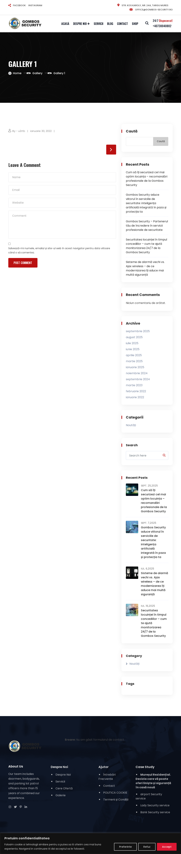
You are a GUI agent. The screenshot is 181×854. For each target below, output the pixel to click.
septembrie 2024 (138, 379)
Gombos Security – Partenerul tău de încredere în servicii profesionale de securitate (147, 225)
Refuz (146, 847)
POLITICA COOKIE (115, 793)
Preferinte (125, 847)
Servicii (98, 24)
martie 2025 (134, 361)
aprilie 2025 (134, 355)
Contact (122, 24)
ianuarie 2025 (135, 367)
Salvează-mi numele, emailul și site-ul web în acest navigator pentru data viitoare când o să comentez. (59, 251)
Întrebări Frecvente (107, 777)
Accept (166, 847)
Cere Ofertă (64, 788)
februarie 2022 (136, 391)
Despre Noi (80, 24)
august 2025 (134, 337)
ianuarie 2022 (135, 397)
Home (17, 73)
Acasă (65, 24)
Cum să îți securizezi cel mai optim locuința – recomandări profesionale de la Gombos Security (146, 178)
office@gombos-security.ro (151, 9)
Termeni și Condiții (115, 799)
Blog (110, 24)
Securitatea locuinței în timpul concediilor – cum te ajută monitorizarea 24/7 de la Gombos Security (146, 246)
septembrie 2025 (138, 331)
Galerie (61, 795)
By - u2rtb (18, 131)
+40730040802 (162, 26)
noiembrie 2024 (137, 373)
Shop (135, 24)
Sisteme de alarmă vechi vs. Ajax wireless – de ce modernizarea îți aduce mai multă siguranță (145, 268)
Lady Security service (155, 805)
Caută (132, 131)
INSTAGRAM (35, 5)
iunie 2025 (132, 349)
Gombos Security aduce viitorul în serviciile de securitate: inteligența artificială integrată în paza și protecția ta (146, 203)
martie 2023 (134, 385)
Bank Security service (155, 812)
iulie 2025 (132, 343)
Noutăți (131, 425)
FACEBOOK (19, 5)
